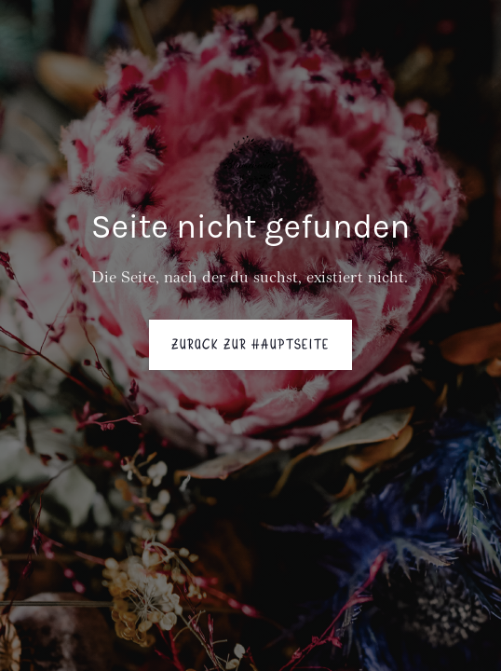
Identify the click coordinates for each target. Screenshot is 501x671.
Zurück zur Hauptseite (250, 344)
